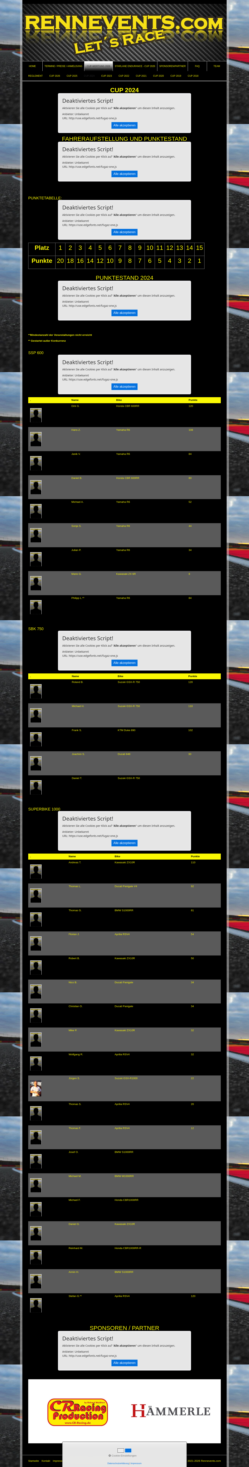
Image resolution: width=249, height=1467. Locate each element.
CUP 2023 (106, 76)
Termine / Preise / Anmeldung (63, 66)
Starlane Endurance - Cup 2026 (135, 66)
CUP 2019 (175, 76)
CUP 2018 (193, 76)
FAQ (197, 66)
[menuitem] (32, 66)
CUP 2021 (141, 76)
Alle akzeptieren (124, 125)
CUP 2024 (89, 76)
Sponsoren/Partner (172, 66)
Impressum (59, 1460)
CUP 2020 (158, 76)
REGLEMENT (35, 76)
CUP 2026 (54, 76)
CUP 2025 (72, 76)
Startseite (33, 1460)
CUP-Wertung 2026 (98, 66)
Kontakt (46, 1460)
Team (217, 66)
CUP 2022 (123, 76)
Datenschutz (83, 1460)
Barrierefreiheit (101, 1460)
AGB (70, 1460)
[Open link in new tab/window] (76, 1411)
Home (32, 66)
